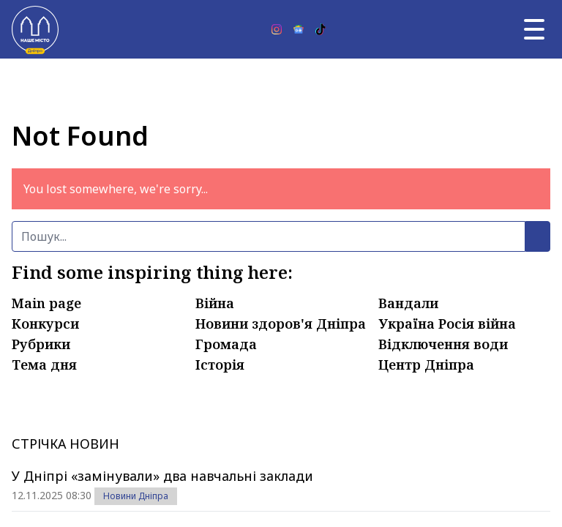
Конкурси (45, 323)
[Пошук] (268, 236)
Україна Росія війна (447, 323)
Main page (46, 303)
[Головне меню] (534, 29)
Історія (219, 364)
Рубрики (41, 344)
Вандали (408, 303)
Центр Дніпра (426, 364)
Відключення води (443, 344)
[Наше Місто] (35, 29)
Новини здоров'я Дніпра (280, 323)
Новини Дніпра (135, 496)
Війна (214, 303)
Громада (226, 344)
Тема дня (44, 364)
